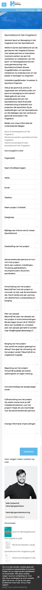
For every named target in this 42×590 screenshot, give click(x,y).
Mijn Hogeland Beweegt (25, 10)
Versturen (29, 451)
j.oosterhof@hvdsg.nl (15, 517)
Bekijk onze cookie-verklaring (14, 587)
